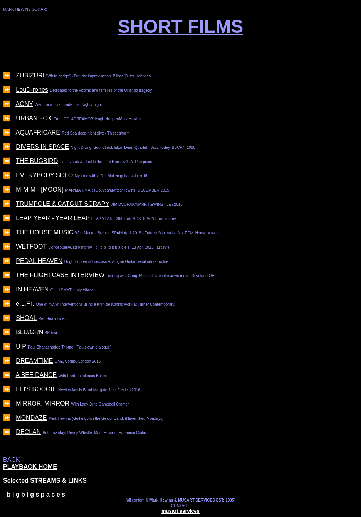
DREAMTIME (34, 360)
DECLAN (28, 432)
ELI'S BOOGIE (36, 389)
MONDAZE (31, 417)
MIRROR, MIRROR (42, 403)
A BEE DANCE (36, 375)
